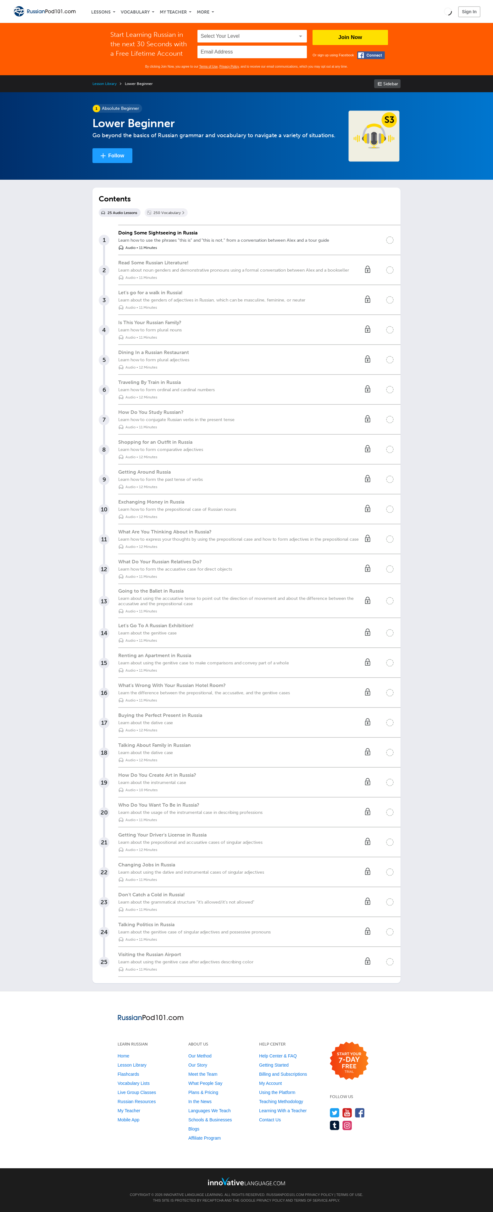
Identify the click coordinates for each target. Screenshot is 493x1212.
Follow (116, 155)
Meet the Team (202, 1074)
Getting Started (274, 1065)
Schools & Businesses (210, 1119)
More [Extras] (203, 12)
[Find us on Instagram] (347, 1125)
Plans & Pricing (203, 1092)
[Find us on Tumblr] (335, 1125)
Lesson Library (104, 84)
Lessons (101, 12)
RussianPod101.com (285, 1195)
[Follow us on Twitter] (335, 1113)
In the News (200, 1101)
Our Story (197, 1065)
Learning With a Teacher (283, 1110)
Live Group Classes (137, 1092)
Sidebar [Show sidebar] (390, 84)
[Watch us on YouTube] (347, 1113)
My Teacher (173, 12)
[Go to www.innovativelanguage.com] (246, 1181)
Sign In (469, 11)
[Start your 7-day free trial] (349, 1061)
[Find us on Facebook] (360, 1113)
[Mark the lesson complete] (390, 240)
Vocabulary (135, 12)
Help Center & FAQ (278, 1055)
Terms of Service (311, 1200)
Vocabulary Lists (134, 1083)
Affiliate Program (204, 1138)
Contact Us (270, 1119)
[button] (448, 11)
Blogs (193, 1128)
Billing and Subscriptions (283, 1074)
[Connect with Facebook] (371, 55)
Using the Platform (277, 1092)
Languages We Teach (209, 1110)
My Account (270, 1083)
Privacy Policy (229, 66)
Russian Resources (137, 1101)
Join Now (350, 37)
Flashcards (128, 1074)
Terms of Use (208, 66)
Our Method (200, 1055)
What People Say (205, 1083)
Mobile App (128, 1119)
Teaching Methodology (281, 1101)
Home (123, 1055)
